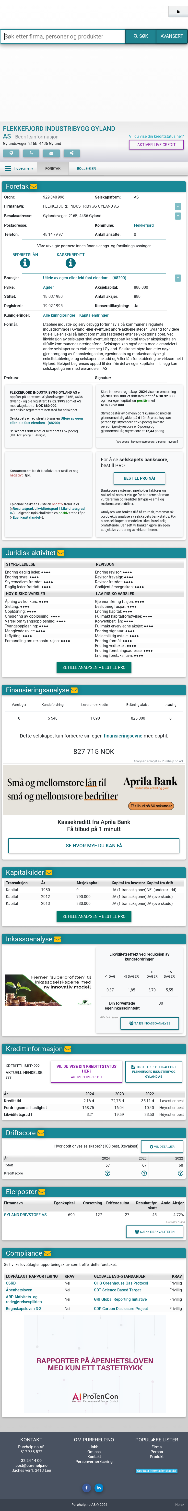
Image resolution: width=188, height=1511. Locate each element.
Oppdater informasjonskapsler (156, 1471)
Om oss (94, 1451)
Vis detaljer (162, 1147)
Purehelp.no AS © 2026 (89, 1505)
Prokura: (12, 377)
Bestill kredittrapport (153, 1071)
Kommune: (104, 225)
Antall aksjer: (106, 296)
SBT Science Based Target (117, 1290)
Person (157, 1451)
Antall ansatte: (108, 234)
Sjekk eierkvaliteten (155, 1232)
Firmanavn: (14, 206)
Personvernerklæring (94, 1461)
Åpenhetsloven (19, 1290)
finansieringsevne (123, 736)
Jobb (94, 1447)
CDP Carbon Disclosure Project (121, 1308)
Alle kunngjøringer (59, 315)
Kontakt (94, 1456)
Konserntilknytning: (112, 305)
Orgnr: (9, 197)
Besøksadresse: (18, 215)
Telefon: (11, 234)
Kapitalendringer (94, 315)
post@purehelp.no (31, 1465)
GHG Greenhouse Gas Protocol (121, 1283)
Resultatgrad (23, 509)
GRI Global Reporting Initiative (120, 1299)
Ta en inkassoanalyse (149, 1023)
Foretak (52, 168)
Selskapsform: (108, 197)
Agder (48, 287)
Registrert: (13, 305)
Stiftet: (10, 296)
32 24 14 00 (31, 1460)
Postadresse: (15, 225)
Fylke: (9, 287)
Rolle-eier (86, 168)
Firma (157, 1447)
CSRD (11, 1283)
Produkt (157, 1456)
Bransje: (11, 277)
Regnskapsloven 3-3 (23, 1308)
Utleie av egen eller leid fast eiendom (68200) (84, 277)
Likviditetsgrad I (47, 509)
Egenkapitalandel (26, 517)
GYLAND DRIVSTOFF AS (25, 1214)
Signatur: (103, 377)
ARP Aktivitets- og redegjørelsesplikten (24, 1299)
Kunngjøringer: (17, 315)
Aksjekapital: (106, 287)
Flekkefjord (144, 225)
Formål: (11, 324)
